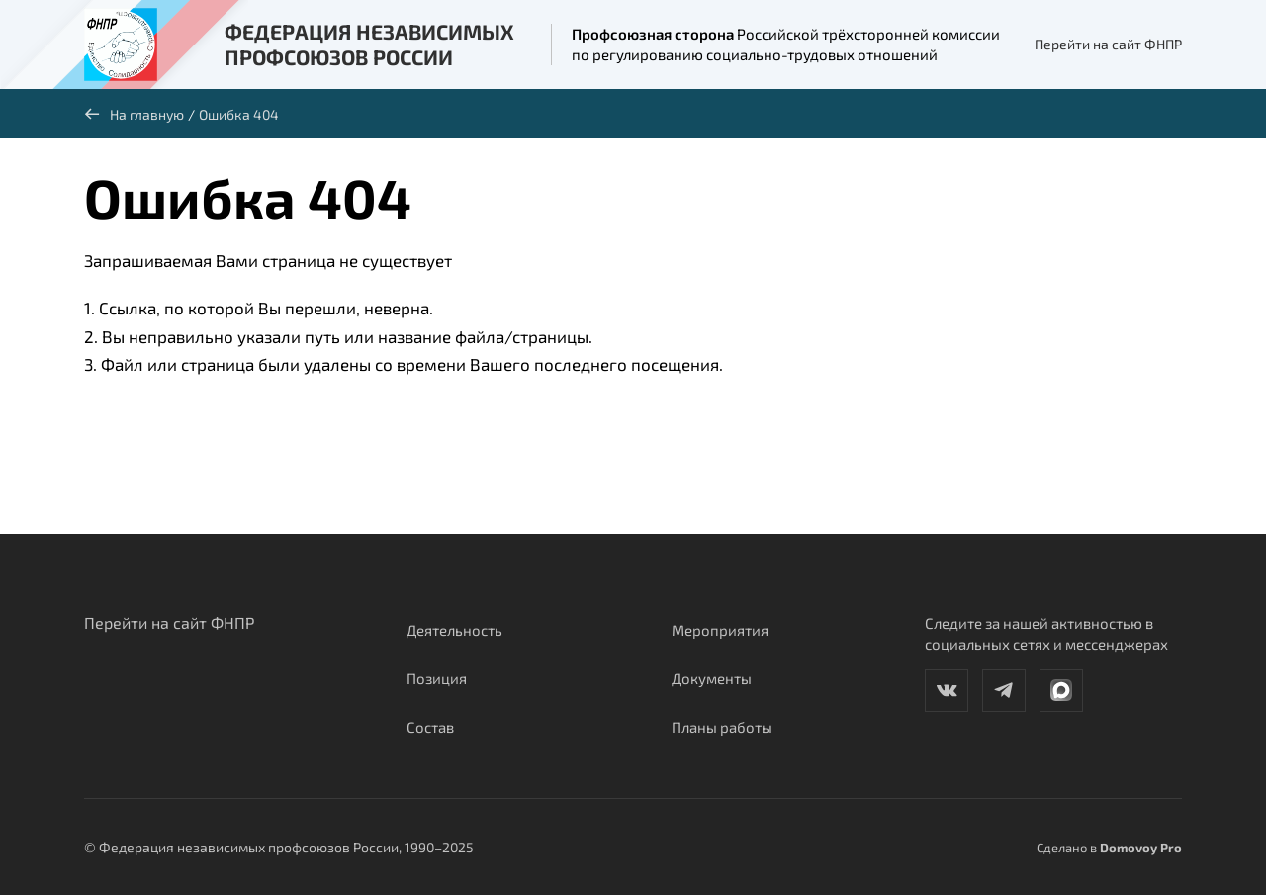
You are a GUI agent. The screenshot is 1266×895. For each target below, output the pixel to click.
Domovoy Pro (1141, 847)
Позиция (437, 678)
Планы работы (722, 727)
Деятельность (454, 630)
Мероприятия (720, 630)
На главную (134, 114)
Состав (430, 727)
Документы (712, 678)
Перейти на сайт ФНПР (1108, 44)
